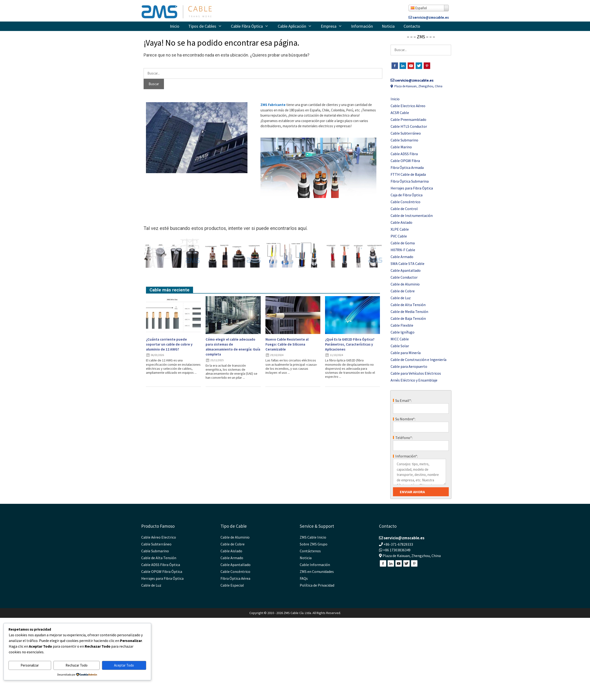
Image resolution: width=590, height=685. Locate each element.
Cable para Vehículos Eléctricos (416, 373)
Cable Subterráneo (406, 133)
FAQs (304, 578)
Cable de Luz (401, 297)
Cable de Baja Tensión (408, 318)
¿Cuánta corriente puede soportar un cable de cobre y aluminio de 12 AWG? (169, 344)
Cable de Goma (403, 243)
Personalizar (30, 665)
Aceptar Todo (124, 665)
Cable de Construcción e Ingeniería (418, 359)
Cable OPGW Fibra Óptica (161, 571)
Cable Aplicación (297, 26)
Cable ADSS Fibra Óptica (160, 564)
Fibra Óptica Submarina (410, 181)
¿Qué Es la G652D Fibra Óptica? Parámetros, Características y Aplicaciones (349, 344)
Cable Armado (402, 256)
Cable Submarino (404, 140)
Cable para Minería (406, 352)
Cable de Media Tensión (409, 311)
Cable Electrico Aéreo (408, 105)
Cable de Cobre (403, 291)
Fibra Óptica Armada (407, 167)
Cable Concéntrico (405, 201)
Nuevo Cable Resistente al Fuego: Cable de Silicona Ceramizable (286, 344)
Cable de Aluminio (405, 284)
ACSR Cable (400, 112)
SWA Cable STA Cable (407, 263)
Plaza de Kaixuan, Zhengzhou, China (416, 86)
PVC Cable (399, 236)
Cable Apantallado (406, 270)
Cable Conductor (404, 277)
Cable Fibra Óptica (252, 26)
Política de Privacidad (317, 585)
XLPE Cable (400, 229)
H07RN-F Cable (403, 249)
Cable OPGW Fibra (405, 160)
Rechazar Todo (77, 665)
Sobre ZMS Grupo (313, 544)
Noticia (388, 26)
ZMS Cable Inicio (313, 537)
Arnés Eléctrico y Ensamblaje (414, 380)
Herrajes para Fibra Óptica (412, 188)
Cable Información (315, 564)
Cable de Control (404, 208)
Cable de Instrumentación (412, 215)
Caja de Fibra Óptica (407, 195)
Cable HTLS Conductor (409, 126)
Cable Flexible (402, 325)
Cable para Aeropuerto (409, 366)
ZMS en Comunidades (317, 571)
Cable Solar (400, 345)
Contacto (412, 26)
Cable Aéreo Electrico (158, 537)
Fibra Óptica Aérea (235, 578)
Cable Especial (232, 585)
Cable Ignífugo (402, 332)
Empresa (334, 26)
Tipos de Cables (207, 26)
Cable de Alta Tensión (408, 304)
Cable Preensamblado (408, 119)
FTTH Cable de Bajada (408, 174)
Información (362, 26)
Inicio (174, 26)
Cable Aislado (401, 222)
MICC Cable (400, 339)
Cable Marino (401, 147)
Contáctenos (310, 551)
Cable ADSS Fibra (404, 153)
